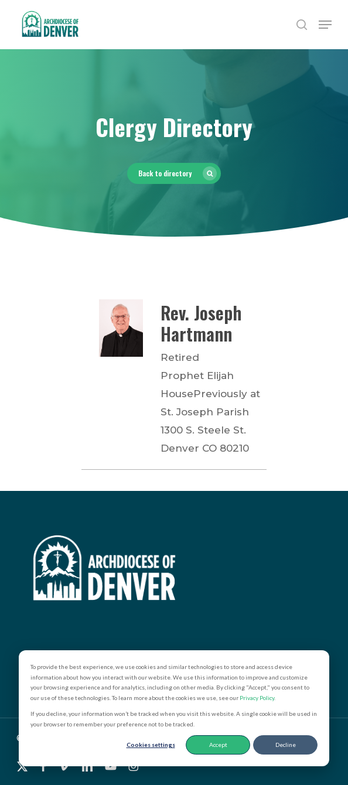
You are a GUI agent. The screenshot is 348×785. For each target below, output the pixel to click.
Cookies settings (151, 744)
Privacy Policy (257, 697)
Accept (218, 744)
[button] (325, 24)
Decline (285, 744)
